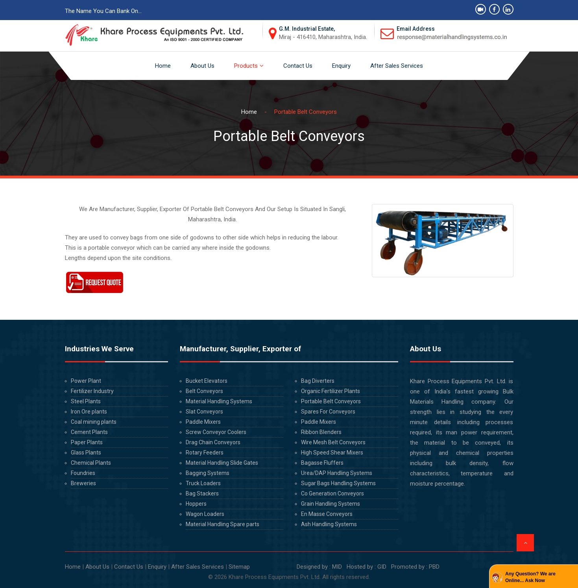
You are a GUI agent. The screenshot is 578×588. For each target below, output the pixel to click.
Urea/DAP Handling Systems (336, 473)
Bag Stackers (202, 493)
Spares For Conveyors (328, 411)
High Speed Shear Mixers (332, 452)
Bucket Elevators (206, 381)
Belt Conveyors (204, 391)
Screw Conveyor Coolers (216, 432)
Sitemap (239, 566)
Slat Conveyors (204, 411)
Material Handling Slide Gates (222, 463)
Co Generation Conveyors (332, 493)
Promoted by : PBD (415, 566)
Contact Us (297, 65)
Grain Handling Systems (330, 504)
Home (163, 65)
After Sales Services (396, 65)
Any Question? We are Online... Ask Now (530, 577)
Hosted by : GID (366, 566)
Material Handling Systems (219, 401)
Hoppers (196, 504)
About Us (202, 65)
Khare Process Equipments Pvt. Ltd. (275, 577)
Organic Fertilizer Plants (330, 391)
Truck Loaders (203, 483)
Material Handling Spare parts (222, 524)
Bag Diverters (317, 381)
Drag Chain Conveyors (213, 442)
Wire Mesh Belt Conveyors (333, 442)
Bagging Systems (207, 473)
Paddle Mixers (203, 422)
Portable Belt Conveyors (331, 401)
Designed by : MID (318, 566)
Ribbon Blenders (321, 432)
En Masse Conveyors (327, 514)
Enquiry (341, 65)
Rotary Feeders (204, 452)
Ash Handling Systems (329, 524)
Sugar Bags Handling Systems (338, 483)
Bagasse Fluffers (322, 463)
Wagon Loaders (205, 514)
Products (246, 65)
